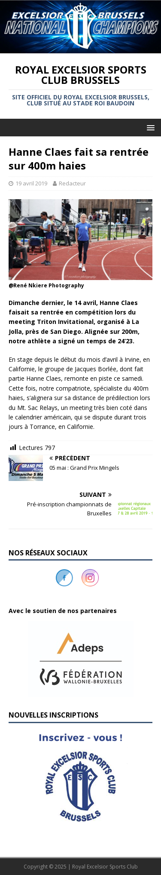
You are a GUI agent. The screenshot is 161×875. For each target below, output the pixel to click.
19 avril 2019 (31, 183)
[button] (80, 659)
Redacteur (72, 183)
